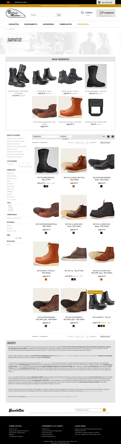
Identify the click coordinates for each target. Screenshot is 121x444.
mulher (10, 209)
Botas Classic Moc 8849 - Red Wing (102, 225)
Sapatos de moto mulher (16, 154)
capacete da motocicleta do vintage (36, 396)
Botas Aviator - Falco (70, 91)
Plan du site (73, 441)
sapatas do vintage (65, 355)
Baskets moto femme (15, 157)
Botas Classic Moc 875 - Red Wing (74, 179)
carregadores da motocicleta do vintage (84, 355)
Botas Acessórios (14, 144)
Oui (9, 244)
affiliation (11, 434)
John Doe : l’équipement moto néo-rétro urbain (88, 434)
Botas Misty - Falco (44, 91)
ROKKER (10, 184)
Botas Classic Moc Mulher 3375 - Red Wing (101, 272)
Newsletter (16, 410)
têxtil (10, 225)
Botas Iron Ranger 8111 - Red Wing (46, 225)
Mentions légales (48, 441)
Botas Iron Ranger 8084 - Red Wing (102, 179)
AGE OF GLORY (12, 178)
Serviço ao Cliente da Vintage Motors (52, 431)
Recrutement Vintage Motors (17, 432)
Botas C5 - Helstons (74, 271)
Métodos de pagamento (48, 436)
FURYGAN (11, 197)
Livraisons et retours (47, 434)
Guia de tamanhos (47, 432)
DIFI (9, 181)
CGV (56, 441)
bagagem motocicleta (71, 396)
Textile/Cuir (12, 231)
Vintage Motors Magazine (16, 436)
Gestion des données (63, 441)
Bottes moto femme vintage (17, 146)
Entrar (88, 15)
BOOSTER (11, 173)
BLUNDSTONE (12, 176)
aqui (13, 371)
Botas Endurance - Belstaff (96, 91)
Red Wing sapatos (46, 363)
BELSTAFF (11, 189)
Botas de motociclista (15, 151)
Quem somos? (13, 429)
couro (10, 228)
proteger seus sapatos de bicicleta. (93, 391)
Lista (112, 137)
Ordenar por (37, 136)
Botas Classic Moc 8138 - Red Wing (74, 225)
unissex (10, 210)
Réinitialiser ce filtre (26, 166)
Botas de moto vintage (15, 138)
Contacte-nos (45, 429)
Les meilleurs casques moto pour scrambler (87, 432)
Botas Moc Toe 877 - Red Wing (70, 122)
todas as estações (14, 218)
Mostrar (63, 136)
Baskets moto (12, 149)
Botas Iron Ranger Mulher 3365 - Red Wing (46, 318)
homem (10, 207)
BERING (10, 191)
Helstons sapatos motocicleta (58, 378)
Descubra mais (74, 5)
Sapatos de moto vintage (16, 141)
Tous (9, 205)
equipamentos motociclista (55, 396)
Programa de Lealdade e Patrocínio (19, 431)
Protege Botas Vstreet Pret (96, 122)
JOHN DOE (11, 186)
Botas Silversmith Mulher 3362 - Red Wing (74, 318)
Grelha (108, 137)
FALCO (10, 194)
